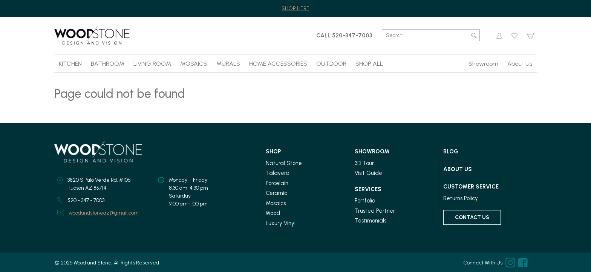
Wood (273, 213)
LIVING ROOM (152, 63)
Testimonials (370, 220)
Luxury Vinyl (281, 223)
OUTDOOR (331, 63)
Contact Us (472, 217)
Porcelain (277, 183)
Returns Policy (460, 198)
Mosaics (276, 203)
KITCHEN (70, 63)
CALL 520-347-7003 (344, 35)
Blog (450, 151)
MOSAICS (193, 63)
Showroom (483, 63)
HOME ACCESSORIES (278, 63)
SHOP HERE (295, 8)
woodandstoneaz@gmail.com (104, 213)
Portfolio (365, 200)
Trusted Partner (375, 210)
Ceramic (276, 193)
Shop (273, 151)
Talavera (277, 173)
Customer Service (471, 186)
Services (368, 189)
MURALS (228, 63)
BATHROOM (107, 63)
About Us (519, 63)
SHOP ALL (369, 63)
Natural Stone (284, 163)
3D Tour (364, 163)
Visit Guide (368, 173)
